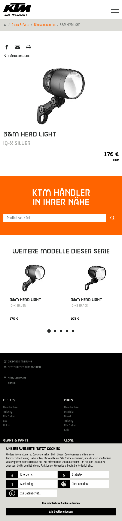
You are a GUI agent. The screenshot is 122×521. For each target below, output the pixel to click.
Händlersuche (16, 56)
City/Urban (9, 416)
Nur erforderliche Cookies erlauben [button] (61, 503)
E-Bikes (9, 400)
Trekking (7, 412)
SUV (5, 421)
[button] (31, 474)
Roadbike (69, 412)
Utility (6, 425)
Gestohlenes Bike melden (22, 367)
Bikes (68, 400)
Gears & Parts (20, 25)
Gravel (67, 416)
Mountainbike (10, 407)
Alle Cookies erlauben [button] (61, 511)
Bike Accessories (44, 25)
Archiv (9, 383)
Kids (66, 430)
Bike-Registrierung (17, 361)
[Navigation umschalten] (115, 10)
